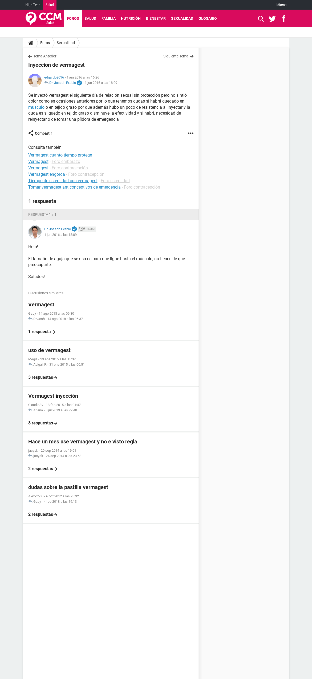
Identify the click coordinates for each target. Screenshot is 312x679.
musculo (36, 107)
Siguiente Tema (175, 56)
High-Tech (33, 5)
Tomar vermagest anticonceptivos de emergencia (74, 187)
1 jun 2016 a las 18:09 (101, 83)
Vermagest (38, 161)
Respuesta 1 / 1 (42, 214)
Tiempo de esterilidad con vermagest (63, 180)
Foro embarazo (66, 161)
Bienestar (156, 18)
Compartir (43, 133)
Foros (73, 18)
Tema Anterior (44, 56)
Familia (109, 18)
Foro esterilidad (115, 180)
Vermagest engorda (46, 174)
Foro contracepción (70, 167)
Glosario (207, 18)
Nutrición (131, 18)
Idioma (282, 5)
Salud (50, 5)
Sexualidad (182, 18)
